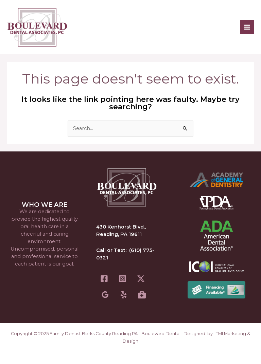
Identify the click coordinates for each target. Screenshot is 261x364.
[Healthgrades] (142, 295)
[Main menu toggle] (247, 27)
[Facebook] (104, 279)
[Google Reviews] (105, 295)
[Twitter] (141, 279)
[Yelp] (124, 295)
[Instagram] (122, 279)
